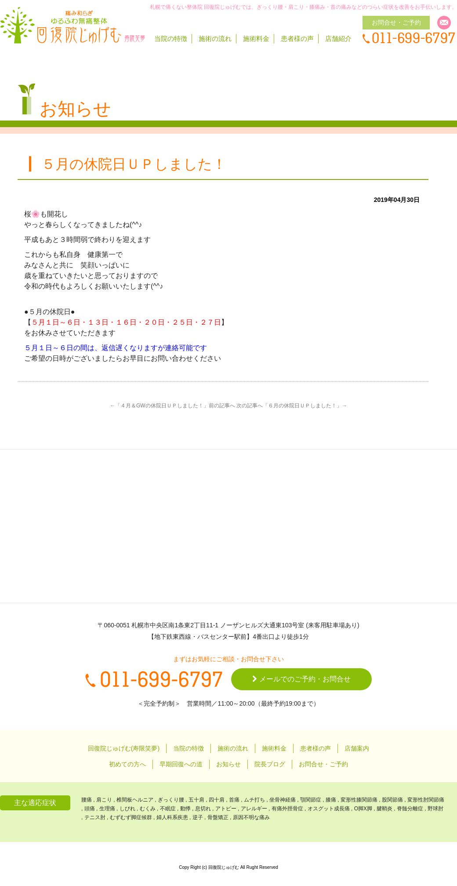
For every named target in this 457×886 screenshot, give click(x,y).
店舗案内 (357, 748)
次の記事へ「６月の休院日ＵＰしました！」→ (291, 406)
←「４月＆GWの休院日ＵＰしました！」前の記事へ (172, 406)
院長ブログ (269, 764)
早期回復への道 (181, 764)
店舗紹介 (338, 38)
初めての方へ (127, 764)
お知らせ (228, 764)
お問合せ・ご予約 (323, 764)
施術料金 (256, 38)
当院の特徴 (170, 38)
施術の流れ (215, 38)
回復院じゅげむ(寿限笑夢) (124, 748)
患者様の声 (297, 38)
